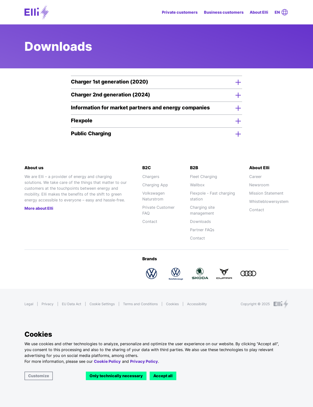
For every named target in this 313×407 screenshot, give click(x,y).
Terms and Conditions (140, 304)
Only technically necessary (116, 375)
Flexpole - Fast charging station (212, 196)
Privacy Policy (144, 361)
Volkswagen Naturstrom (153, 196)
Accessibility (197, 304)
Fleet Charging (203, 176)
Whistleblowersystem (269, 201)
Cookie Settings (102, 304)
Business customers (224, 12)
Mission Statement (266, 193)
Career (255, 176)
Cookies (172, 304)
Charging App (155, 184)
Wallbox (197, 184)
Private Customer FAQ (158, 210)
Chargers (150, 176)
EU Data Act (71, 304)
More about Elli (38, 208)
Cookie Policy (107, 361)
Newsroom (259, 184)
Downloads (200, 221)
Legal (28, 304)
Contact (149, 221)
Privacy (48, 304)
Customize (38, 375)
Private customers (180, 12)
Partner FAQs (202, 229)
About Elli (259, 12)
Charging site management (202, 210)
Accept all (163, 375)
